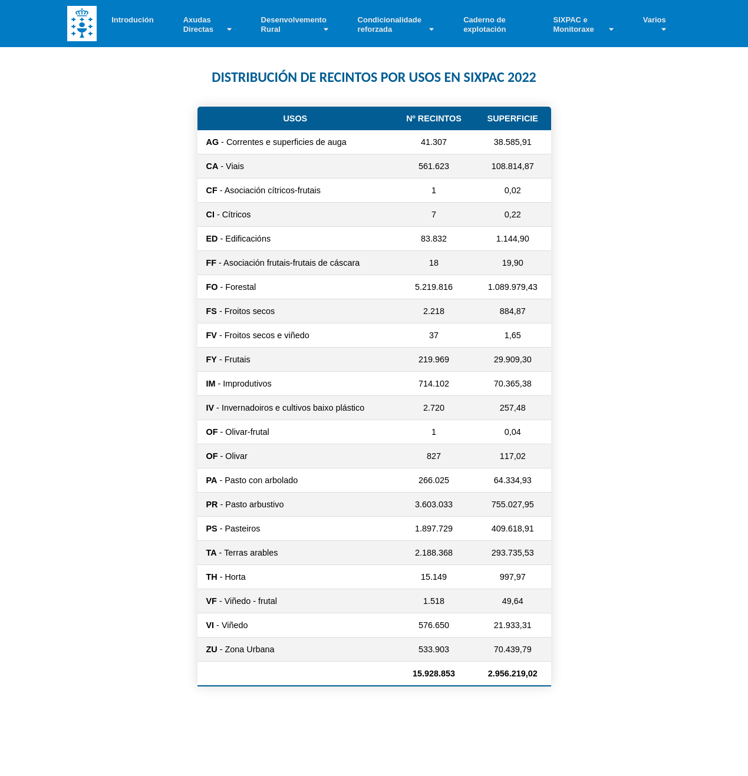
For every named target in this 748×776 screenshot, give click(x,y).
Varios (654, 19)
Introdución (132, 19)
